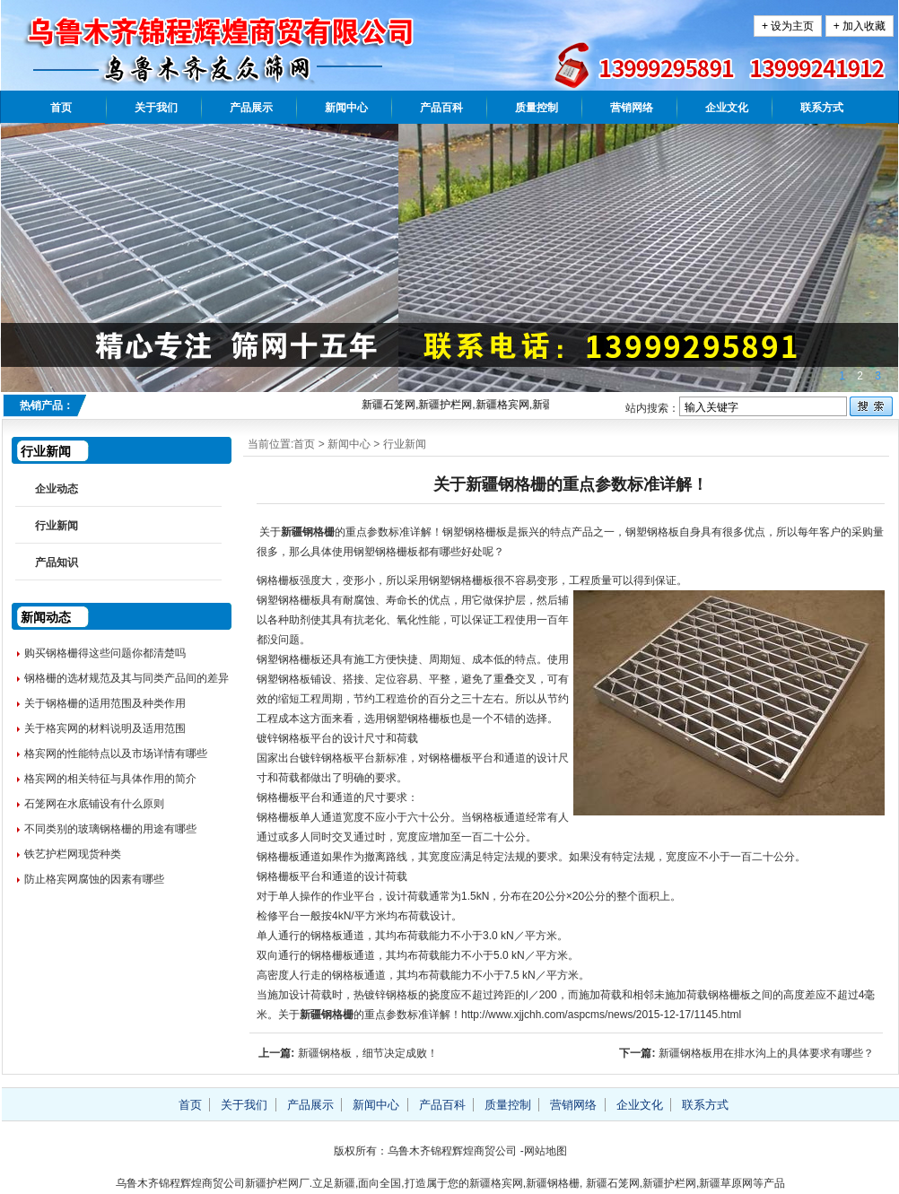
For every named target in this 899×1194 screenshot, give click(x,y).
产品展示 (251, 107)
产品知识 (56, 562)
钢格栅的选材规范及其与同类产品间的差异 (126, 678)
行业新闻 (404, 444)
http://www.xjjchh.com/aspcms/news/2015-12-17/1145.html (601, 1014)
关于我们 (156, 107)
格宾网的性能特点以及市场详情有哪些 (115, 753)
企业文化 (726, 107)
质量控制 (536, 107)
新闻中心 (346, 107)
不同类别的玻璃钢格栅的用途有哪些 (110, 829)
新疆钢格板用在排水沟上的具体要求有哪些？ (766, 1053)
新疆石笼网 (613, 1183)
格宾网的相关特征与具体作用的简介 (110, 778)
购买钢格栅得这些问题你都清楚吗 (105, 653)
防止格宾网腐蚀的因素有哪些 (94, 879)
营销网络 (631, 107)
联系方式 (821, 107)
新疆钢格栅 (308, 532)
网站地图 (545, 1151)
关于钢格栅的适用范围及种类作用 (105, 703)
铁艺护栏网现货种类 (72, 854)
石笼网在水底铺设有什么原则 (94, 803)
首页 (61, 107)
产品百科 (441, 107)
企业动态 (56, 489)
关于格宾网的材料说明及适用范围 (105, 728)
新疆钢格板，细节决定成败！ (368, 1053)
